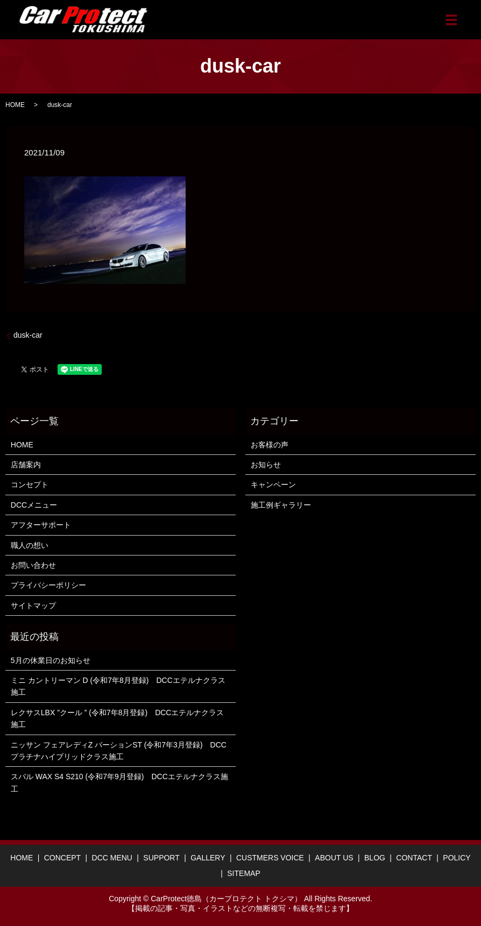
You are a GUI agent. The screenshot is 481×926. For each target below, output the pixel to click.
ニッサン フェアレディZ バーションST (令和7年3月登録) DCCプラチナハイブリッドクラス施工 (119, 750)
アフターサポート (41, 525)
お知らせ (266, 464)
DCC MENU (112, 857)
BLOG (374, 857)
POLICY (456, 857)
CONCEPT (62, 857)
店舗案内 (26, 464)
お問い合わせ (33, 565)
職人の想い (29, 545)
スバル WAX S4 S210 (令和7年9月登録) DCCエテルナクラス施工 (119, 782)
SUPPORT (161, 857)
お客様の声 (269, 444)
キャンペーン (273, 484)
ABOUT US (334, 857)
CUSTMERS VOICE (270, 857)
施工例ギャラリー (281, 505)
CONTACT (414, 857)
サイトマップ (33, 605)
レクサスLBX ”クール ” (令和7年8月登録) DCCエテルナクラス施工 (117, 718)
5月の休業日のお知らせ (50, 660)
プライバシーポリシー (48, 585)
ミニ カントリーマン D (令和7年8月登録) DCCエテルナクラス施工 (118, 686)
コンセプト (29, 484)
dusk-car (28, 335)
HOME (15, 105)
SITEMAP (243, 873)
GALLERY (207, 857)
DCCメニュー (34, 505)
